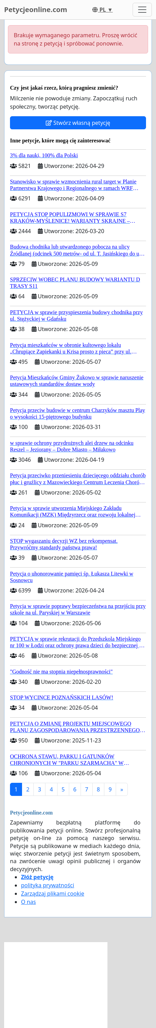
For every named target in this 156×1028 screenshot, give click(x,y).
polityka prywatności (47, 885)
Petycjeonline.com (35, 9)
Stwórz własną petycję (78, 123)
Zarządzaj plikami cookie (52, 893)
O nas (28, 902)
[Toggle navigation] (142, 10)
